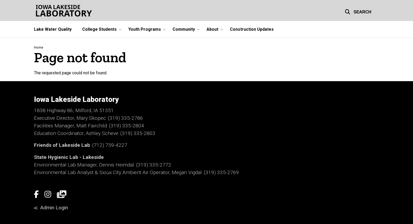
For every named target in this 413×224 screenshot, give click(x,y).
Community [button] (184, 29)
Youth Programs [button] (144, 29)
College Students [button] (99, 29)
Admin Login (54, 208)
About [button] (212, 29)
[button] (358, 11)
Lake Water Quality (53, 29)
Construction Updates (252, 29)
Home (38, 47)
